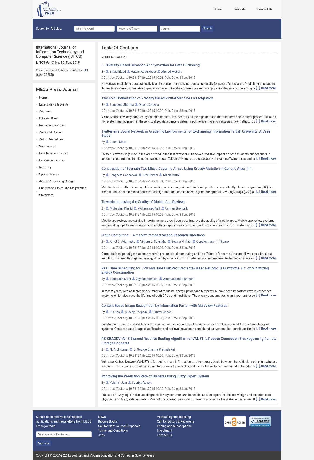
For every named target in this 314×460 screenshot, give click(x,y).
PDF (86, 70)
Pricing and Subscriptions (174, 426)
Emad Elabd (118, 71)
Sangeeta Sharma (122, 104)
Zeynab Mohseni (147, 279)
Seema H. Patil (181, 241)
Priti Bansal (150, 175)
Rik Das (115, 312)
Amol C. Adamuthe (122, 241)
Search (207, 28)
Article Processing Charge (56, 181)
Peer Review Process (53, 153)
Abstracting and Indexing (174, 417)
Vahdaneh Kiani (120, 279)
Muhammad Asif (149, 208)
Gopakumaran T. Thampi (212, 241)
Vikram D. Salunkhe (153, 241)
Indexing (45, 167)
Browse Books (108, 421)
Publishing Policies (52, 125)
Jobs (101, 435)
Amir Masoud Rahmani (178, 279)
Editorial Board (49, 118)
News (102, 417)
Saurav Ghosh (162, 312)
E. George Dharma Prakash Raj (154, 349)
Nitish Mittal (171, 175)
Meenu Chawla (149, 104)
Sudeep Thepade (136, 312)
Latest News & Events (54, 104)
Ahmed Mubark (171, 71)
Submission (47, 146)
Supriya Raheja (142, 382)
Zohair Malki (118, 142)
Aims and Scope (50, 132)
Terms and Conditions (113, 430)
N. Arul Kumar (119, 349)
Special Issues (49, 174)
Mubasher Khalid (121, 208)
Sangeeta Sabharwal (124, 175)
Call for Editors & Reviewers (175, 421)
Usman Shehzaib (176, 208)
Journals (240, 9)
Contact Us (265, 9)
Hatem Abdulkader (143, 71)
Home (218, 9)
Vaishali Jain (118, 382)
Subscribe (43, 443)
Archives (45, 111)
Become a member (52, 160)
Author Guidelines (51, 139)
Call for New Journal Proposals (119, 426)
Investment (164, 430)
